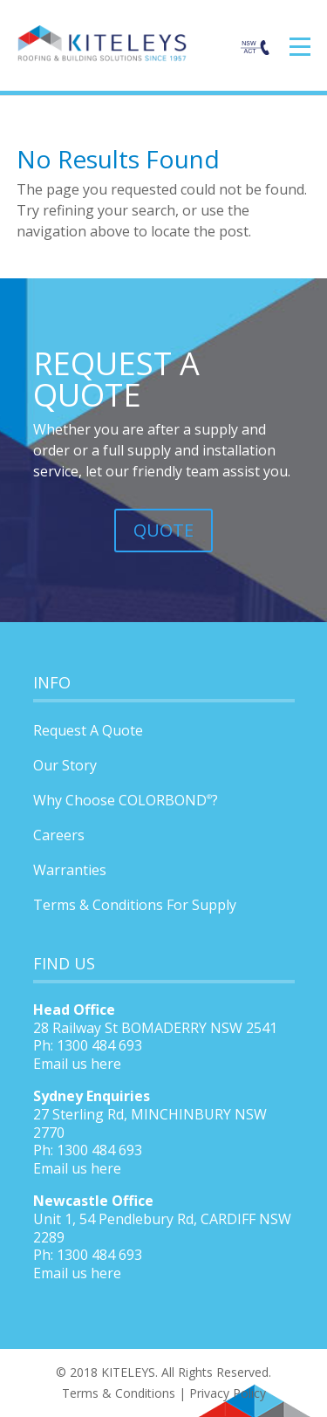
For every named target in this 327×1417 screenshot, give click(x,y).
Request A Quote (88, 730)
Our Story (65, 765)
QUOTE (163, 530)
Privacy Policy (227, 1393)
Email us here (77, 1063)
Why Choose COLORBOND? (125, 800)
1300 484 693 (99, 1150)
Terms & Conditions (118, 1393)
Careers (59, 835)
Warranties (69, 870)
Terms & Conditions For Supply (134, 904)
